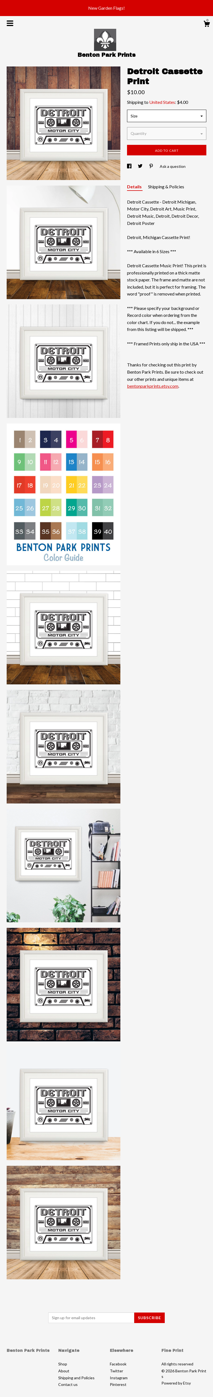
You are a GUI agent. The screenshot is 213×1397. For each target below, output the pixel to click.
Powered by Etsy (176, 1383)
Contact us (68, 1384)
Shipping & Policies (166, 186)
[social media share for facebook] (129, 166)
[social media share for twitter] (140, 166)
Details (135, 186)
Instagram (119, 1377)
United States (162, 102)
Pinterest (118, 1384)
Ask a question (173, 166)
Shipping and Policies (76, 1377)
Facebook (118, 1364)
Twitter (116, 1370)
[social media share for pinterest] (151, 166)
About (63, 1370)
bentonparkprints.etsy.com (152, 386)
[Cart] (207, 24)
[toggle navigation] (10, 23)
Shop (62, 1364)
